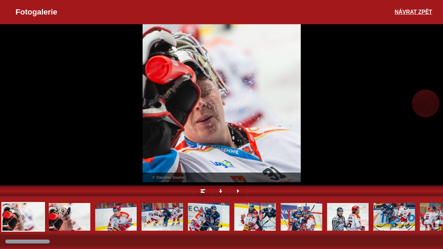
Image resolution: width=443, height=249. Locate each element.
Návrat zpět (413, 12)
